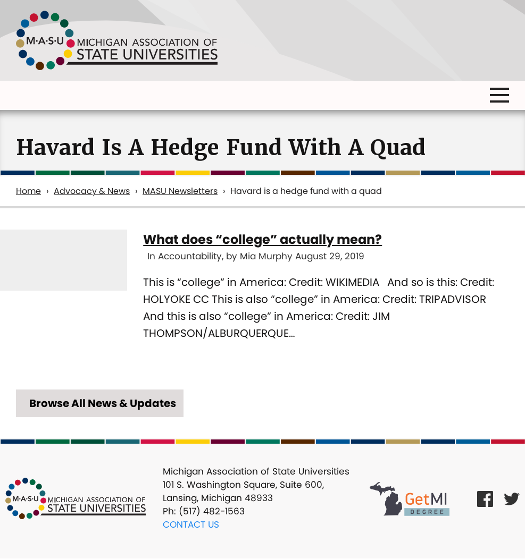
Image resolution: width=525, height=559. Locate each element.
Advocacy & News (92, 191)
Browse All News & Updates (102, 403)
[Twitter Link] (512, 498)
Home (28, 191)
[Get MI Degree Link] (409, 498)
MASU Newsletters (180, 191)
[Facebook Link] (485, 498)
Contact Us (191, 524)
